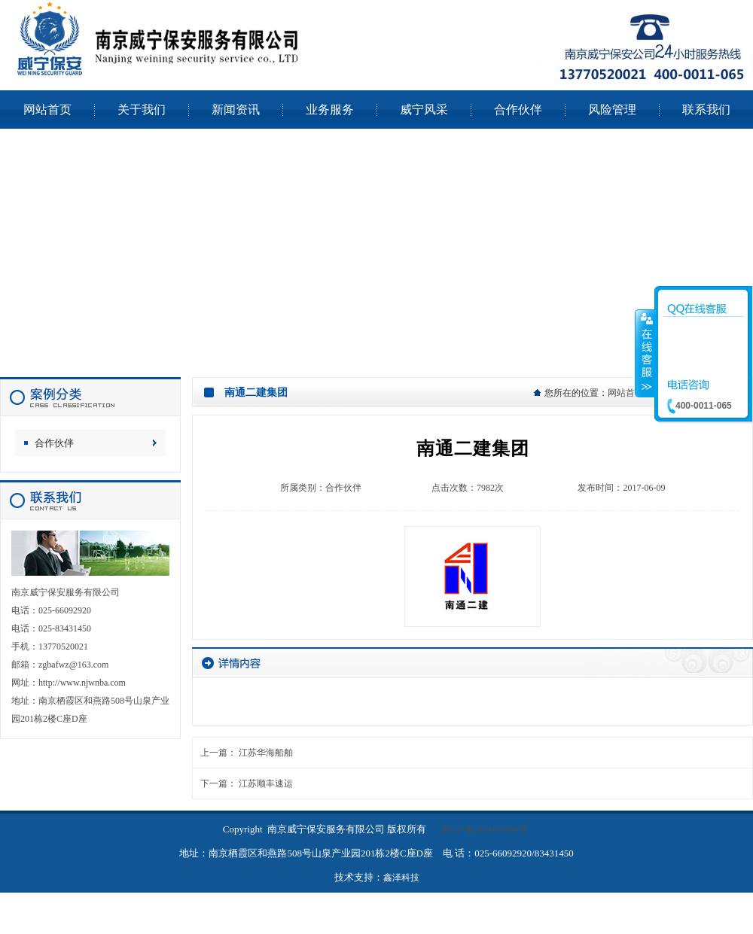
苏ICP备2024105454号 (484, 829)
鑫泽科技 (401, 877)
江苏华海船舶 (266, 752)
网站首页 (626, 393)
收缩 (645, 353)
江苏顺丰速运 (266, 783)
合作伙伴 (54, 443)
